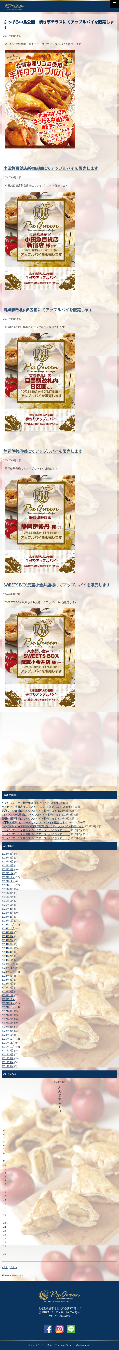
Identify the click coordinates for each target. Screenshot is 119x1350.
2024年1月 (7, 960)
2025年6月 (7, 901)
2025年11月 (8, 881)
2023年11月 (8, 967)
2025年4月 (7, 908)
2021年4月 (7, 1062)
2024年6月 (7, 944)
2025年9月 (7, 889)
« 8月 (5, 1267)
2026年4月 (7, 861)
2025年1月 (7, 920)
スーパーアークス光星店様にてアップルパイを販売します (36, 834)
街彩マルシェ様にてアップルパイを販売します (29, 810)
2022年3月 (7, 1027)
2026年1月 (7, 873)
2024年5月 (7, 948)
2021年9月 (7, 1050)
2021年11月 (8, 1042)
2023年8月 (7, 979)
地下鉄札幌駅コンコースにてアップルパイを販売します (34, 822)
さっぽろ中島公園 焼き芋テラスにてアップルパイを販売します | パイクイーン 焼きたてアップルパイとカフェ (14, 6)
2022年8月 (7, 1015)
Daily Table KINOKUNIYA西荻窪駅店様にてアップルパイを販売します (43, 826)
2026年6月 (7, 853)
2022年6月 (7, 1023)
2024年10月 (8, 928)
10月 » (13, 1267)
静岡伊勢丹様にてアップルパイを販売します (42, 447)
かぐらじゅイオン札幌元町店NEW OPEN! (26, 802)
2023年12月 (8, 964)
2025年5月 (7, 904)
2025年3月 (7, 912)
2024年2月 (7, 956)
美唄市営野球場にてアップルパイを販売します (29, 818)
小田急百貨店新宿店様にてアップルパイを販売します (50, 164)
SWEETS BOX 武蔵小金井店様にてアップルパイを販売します (56, 581)
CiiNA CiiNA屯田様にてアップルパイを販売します (31, 814)
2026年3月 (7, 865)
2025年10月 (8, 885)
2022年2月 (7, 1030)
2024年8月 (7, 936)
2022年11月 (8, 1003)
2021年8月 (7, 1054)
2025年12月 (8, 877)
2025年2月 (7, 916)
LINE (40, 4)
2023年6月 (7, 987)
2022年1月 (7, 1034)
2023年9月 (7, 975)
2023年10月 (8, 971)
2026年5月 (7, 857)
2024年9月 (7, 932)
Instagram (59, 1329)
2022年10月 (8, 1007)
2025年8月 (7, 893)
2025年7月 (7, 897)
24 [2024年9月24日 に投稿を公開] (4, 1226)
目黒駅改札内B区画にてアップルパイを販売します (48, 306)
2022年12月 (8, 999)
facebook (48, 1329)
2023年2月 (7, 991)
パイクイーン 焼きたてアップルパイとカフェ (55, 1345)
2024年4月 (7, 952)
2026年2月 (7, 869)
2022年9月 (7, 1011)
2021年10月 (8, 1046)
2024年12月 (8, 924)
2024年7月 (7, 940)
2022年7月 (7, 1019)
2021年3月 (7, 1066)
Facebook (32, 4)
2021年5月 (7, 1058)
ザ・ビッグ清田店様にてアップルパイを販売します (32, 806)
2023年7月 (7, 983)
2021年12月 (8, 1038)
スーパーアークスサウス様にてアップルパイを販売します (36, 830)
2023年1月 (7, 995)
